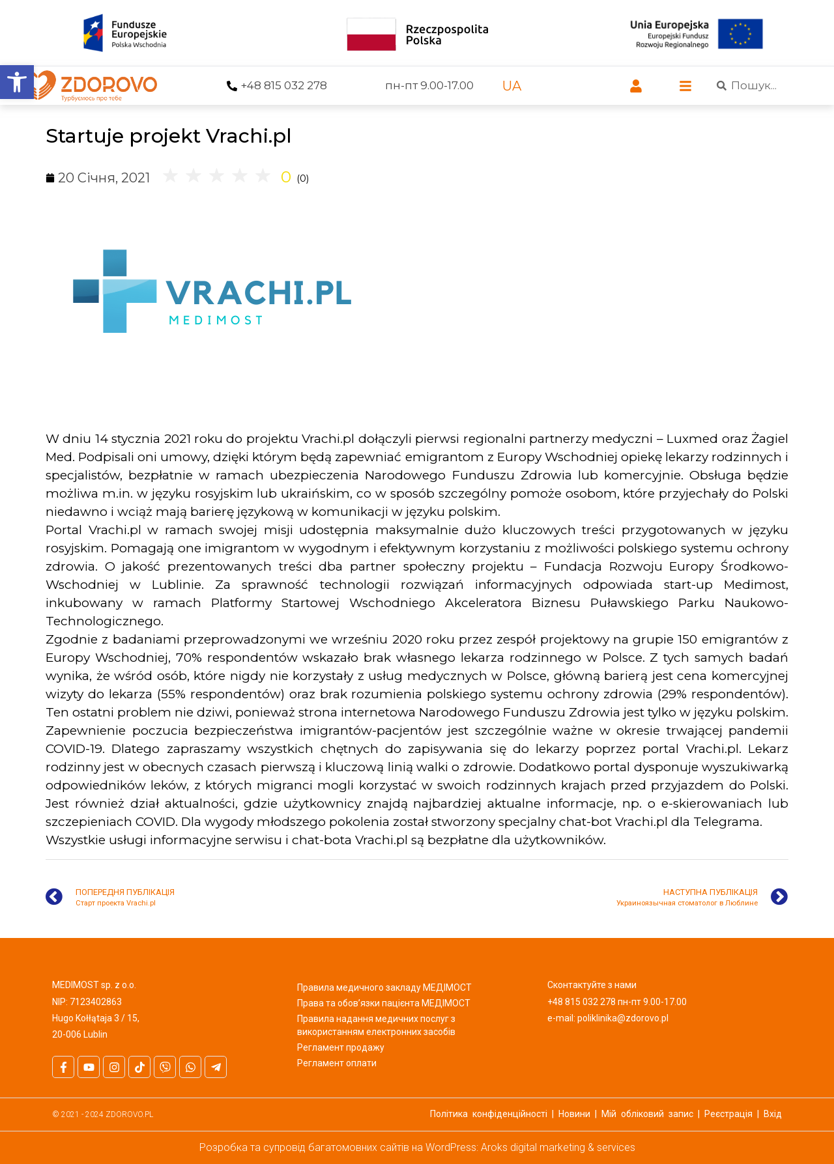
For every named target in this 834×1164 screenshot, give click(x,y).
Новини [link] (574, 1114)
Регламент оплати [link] (337, 1063)
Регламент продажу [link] (340, 1047)
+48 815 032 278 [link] (283, 85)
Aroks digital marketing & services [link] (558, 1147)
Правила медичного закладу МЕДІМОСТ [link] (384, 987)
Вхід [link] (773, 1114)
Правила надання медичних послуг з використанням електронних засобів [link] (376, 1025)
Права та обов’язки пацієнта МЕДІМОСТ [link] (383, 1003)
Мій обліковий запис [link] (647, 1114)
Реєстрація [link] (728, 1114)
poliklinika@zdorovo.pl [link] (623, 1018)
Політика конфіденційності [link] (488, 1114)
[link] (17, 82)
